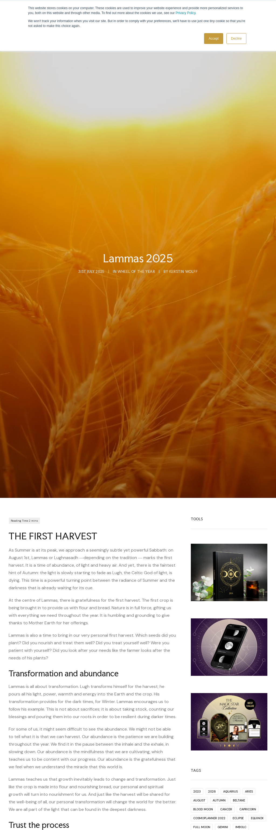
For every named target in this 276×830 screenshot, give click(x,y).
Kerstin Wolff (183, 240)
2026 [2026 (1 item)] (212, 729)
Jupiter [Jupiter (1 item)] (199, 774)
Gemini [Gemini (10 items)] (223, 765)
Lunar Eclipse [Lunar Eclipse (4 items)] (231, 782)
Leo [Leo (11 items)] (234, 774)
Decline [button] (236, 38)
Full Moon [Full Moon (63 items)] (201, 765)
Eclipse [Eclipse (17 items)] (238, 756)
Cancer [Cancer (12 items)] (226, 747)
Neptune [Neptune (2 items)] (221, 791)
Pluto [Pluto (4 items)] (235, 809)
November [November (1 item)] (223, 800)
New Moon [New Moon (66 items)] (243, 791)
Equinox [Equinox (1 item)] (257, 756)
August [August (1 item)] (199, 738)
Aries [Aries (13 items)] (249, 729)
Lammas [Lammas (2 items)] (218, 774)
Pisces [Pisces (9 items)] (243, 800)
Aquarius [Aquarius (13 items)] (230, 729)
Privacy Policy (185, 13)
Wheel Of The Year (136, 240)
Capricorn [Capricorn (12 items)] (247, 747)
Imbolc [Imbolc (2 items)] (240, 765)
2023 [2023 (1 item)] (197, 729)
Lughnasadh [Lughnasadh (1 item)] (203, 782)
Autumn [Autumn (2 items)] (219, 738)
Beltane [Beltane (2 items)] (239, 738)
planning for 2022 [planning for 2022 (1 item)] (208, 809)
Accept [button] (214, 38)
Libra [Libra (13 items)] (248, 774)
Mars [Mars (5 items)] (254, 782)
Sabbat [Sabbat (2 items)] (238, 818)
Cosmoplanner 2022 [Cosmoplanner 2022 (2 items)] (209, 756)
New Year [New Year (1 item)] (200, 800)
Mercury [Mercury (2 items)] (200, 791)
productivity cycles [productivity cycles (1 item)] (209, 818)
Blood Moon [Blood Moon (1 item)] (203, 747)
